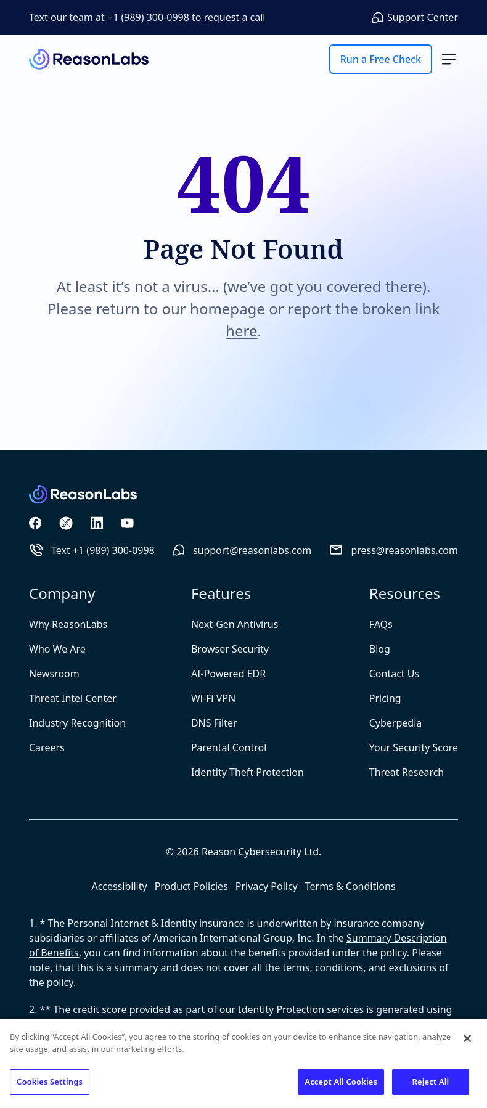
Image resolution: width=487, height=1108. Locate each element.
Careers (47, 747)
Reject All (430, 1081)
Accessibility (119, 886)
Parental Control (228, 747)
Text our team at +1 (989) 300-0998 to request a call (147, 17)
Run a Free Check (380, 59)
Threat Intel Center (73, 698)
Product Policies (191, 886)
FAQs (381, 624)
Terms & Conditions (350, 886)
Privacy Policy (266, 886)
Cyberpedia (395, 723)
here (241, 330)
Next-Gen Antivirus (234, 624)
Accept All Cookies (341, 1081)
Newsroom (54, 673)
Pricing (385, 698)
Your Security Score (413, 747)
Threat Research (406, 772)
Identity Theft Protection (247, 772)
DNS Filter (214, 723)
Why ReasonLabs (68, 624)
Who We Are (57, 649)
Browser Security (230, 649)
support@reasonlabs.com (241, 550)
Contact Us (394, 673)
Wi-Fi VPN (213, 698)
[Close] (467, 1038)
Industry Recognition (77, 723)
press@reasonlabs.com (393, 550)
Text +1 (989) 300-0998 (92, 550)
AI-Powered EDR (228, 673)
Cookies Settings (50, 1081)
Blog (379, 649)
